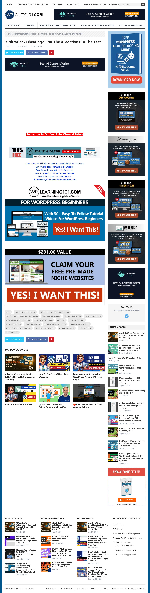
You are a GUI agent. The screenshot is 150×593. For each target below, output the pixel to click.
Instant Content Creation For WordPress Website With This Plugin (87, 377)
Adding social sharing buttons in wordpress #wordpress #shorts (131, 405)
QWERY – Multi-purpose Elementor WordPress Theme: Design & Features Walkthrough (62, 552)
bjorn (8, 312)
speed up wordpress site (79, 324)
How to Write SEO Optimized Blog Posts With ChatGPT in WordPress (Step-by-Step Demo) (97, 541)
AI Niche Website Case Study (18, 404)
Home (9, 5)
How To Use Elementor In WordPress (54, 176)
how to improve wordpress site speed (54, 312)
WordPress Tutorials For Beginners (57, 25)
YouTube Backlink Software (66, 5)
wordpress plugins (66, 328)
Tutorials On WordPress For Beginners (128, 589)
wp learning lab (12, 332)
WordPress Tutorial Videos (25, 34)
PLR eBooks (30, 25)
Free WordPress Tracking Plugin (32, 5)
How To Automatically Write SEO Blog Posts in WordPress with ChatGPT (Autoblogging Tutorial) (98, 556)
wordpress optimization (45, 328)
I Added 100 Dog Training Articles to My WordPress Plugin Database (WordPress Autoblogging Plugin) (97, 572)
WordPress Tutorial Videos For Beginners (54, 170)
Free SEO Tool (13, 25)
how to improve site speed (25, 312)
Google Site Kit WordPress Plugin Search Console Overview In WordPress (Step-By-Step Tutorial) (25, 568)
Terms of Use (51, 589)
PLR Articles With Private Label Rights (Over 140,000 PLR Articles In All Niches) (132, 443)
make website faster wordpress (18, 320)
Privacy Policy (67, 589)
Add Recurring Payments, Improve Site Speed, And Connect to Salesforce (130, 347)
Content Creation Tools (130, 25)
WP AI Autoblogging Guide (126, 555)
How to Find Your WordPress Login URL (124, 358)
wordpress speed (85, 328)
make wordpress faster (44, 320)
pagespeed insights (32, 324)
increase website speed (51, 316)
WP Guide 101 (9, 47)
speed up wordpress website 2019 (18, 328)
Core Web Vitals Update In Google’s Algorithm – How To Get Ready (62, 565)
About (105, 589)
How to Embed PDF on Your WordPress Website (61, 539)
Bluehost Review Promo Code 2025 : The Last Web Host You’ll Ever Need (26, 553)
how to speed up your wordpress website (22, 316)
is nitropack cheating (72, 316)
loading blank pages (93, 316)
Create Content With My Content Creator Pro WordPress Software (55, 163)
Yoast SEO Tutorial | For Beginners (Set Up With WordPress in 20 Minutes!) (130, 418)
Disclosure (82, 589)
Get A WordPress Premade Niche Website (54, 167)
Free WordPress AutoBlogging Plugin (102, 5)
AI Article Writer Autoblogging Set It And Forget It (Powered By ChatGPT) (20, 377)
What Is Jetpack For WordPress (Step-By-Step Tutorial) (130, 367)
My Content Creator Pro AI (126, 550)
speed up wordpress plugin (55, 324)
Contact (94, 589)
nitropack (61, 320)
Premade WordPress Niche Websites (97, 25)
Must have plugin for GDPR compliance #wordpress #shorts (130, 380)
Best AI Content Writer (124, 546)
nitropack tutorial (13, 324)
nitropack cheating (77, 320)
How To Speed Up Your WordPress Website (54, 173)
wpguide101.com (27, 589)
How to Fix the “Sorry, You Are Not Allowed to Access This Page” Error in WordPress (26, 540)
